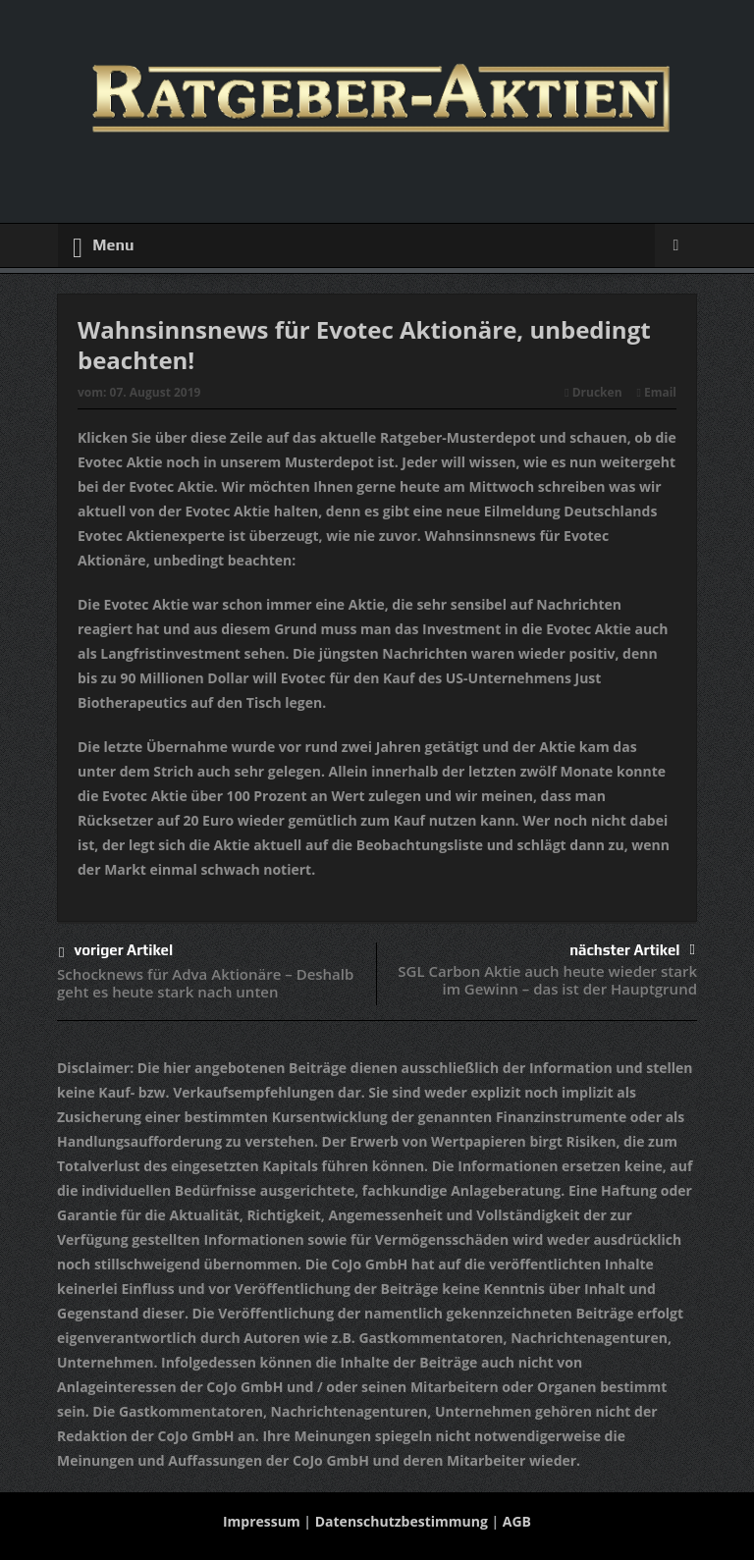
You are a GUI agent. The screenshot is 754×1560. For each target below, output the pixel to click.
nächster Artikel (632, 950)
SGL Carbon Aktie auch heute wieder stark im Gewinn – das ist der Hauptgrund (547, 979)
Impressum (261, 1521)
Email (656, 392)
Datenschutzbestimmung (401, 1521)
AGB (517, 1521)
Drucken (593, 392)
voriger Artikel (116, 953)
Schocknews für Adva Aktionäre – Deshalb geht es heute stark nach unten (205, 982)
